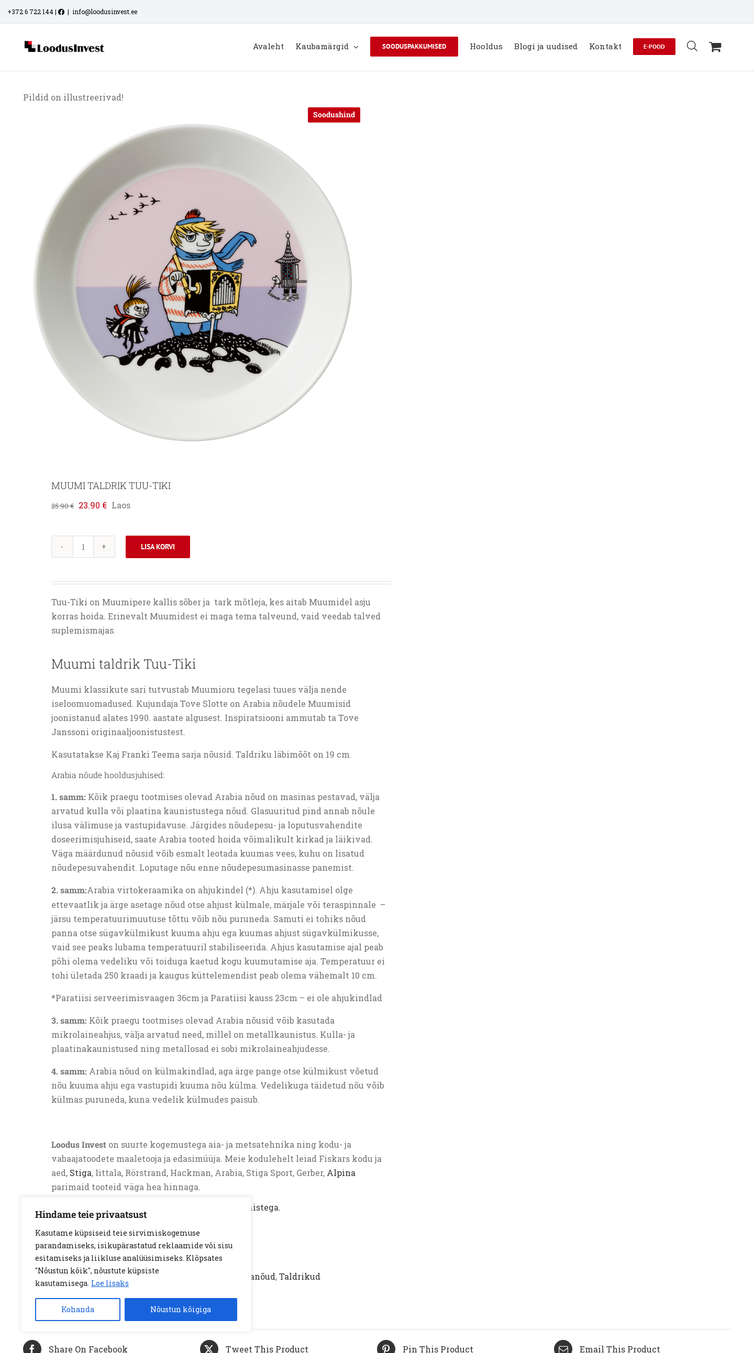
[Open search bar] (692, 46)
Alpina (341, 1172)
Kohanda (77, 1309)
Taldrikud (299, 1276)
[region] (136, 1264)
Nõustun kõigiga (180, 1309)
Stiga (81, 1172)
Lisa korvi (158, 546)
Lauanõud (255, 1276)
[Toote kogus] (83, 546)
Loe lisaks (110, 1283)
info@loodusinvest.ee (104, 11)
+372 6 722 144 (30, 11)
